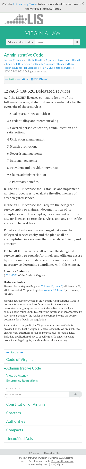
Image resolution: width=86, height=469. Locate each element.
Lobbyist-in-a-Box (51, 453)
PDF (34, 79)
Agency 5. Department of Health (63, 60)
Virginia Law (43, 33)
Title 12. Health (34, 60)
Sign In (60, 464)
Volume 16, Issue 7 (51, 286)
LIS (26, 19)
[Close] (82, 3)
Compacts (14, 430)
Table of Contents (13, 60)
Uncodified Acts (19, 438)
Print (25, 79)
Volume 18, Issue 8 (54, 290)
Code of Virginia (19, 359)
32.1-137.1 (12, 275)
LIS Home (34, 453)
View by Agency (17, 375)
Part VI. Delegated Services (57, 67)
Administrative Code (20, 42)
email (43, 79)
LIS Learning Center (25, 4)
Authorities (15, 421)
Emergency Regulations (22, 380)
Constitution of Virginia (26, 404)
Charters (13, 413)
